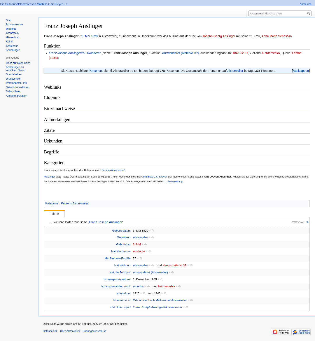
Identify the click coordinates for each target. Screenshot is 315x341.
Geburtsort (124, 237)
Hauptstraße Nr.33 (174, 265)
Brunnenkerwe (14, 24)
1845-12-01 (240, 53)
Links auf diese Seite (18, 63)
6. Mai (86, 36)
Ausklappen (301, 70)
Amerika (138, 286)
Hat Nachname (121, 251)
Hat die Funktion (120, 272)
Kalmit (9, 41)
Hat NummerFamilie (118, 258)
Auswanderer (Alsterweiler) (180, 53)
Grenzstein (12, 33)
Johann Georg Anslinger (219, 36)
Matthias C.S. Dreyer (155, 176)
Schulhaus (12, 45)
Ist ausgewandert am (117, 279)
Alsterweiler (235, 70)
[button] (301, 70)
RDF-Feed (298, 222)
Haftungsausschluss (94, 331)
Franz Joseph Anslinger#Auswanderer (75, 53)
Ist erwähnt (123, 293)
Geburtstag (123, 244)
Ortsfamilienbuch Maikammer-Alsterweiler (160, 300)
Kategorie (51, 203)
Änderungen (13, 50)
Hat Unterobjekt (120, 307)
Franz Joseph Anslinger (129, 53)
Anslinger (139, 251)
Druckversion (13, 78)
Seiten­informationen (17, 87)
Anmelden (306, 4)
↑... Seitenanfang (173, 181)
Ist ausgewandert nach (116, 286)
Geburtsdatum (121, 230)
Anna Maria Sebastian (277, 36)
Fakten (54, 214)
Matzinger (49, 176)
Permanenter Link (16, 82)
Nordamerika (271, 53)
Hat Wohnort (122, 265)
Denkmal (11, 28)
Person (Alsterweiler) (113, 170)
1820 (94, 36)
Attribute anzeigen (16, 95)
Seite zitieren (13, 91)
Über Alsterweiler (70, 331)
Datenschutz (50, 331)
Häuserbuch (13, 37)
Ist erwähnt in (122, 300)
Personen (95, 70)
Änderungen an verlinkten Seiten (15, 69)
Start (8, 20)
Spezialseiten (13, 74)
